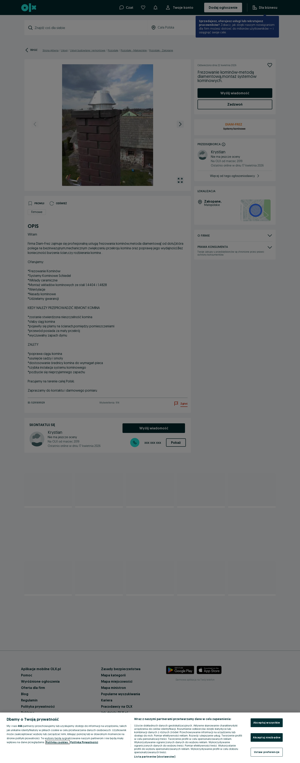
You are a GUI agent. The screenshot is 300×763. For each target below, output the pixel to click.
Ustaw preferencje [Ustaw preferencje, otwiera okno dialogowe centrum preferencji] (266, 752)
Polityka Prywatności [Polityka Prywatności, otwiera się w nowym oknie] (84, 742)
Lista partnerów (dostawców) (154, 756)
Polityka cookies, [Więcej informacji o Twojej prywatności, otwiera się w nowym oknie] (57, 742)
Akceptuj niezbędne (266, 737)
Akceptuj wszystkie (266, 722)
